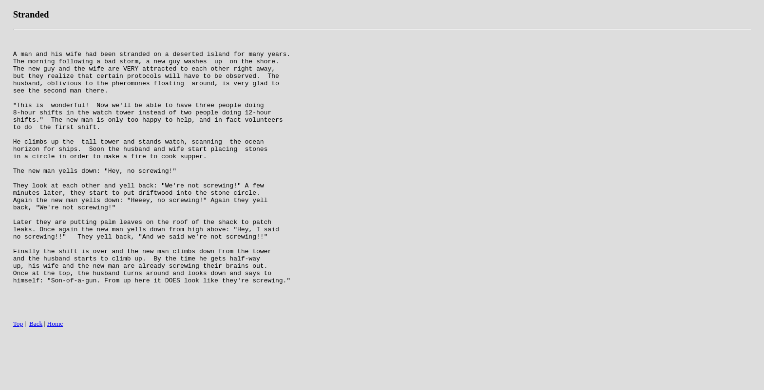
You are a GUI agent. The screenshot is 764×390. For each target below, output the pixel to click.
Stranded (31, 14)
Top (18, 379)
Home (55, 379)
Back (35, 379)
